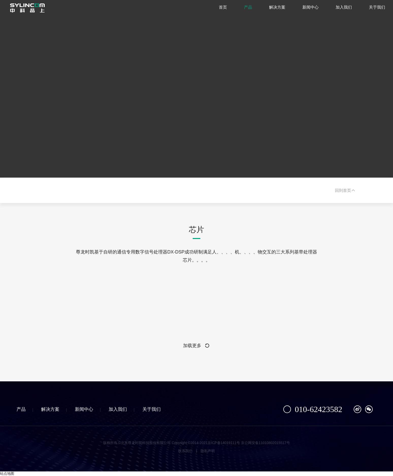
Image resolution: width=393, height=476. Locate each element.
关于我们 (370, 10)
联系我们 (185, 451)
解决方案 (270, 10)
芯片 (196, 229)
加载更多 (196, 345)
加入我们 (336, 10)
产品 (241, 10)
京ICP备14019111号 (223, 443)
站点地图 (7, 473)
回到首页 (345, 190)
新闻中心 (303, 10)
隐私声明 (208, 451)
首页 (215, 10)
